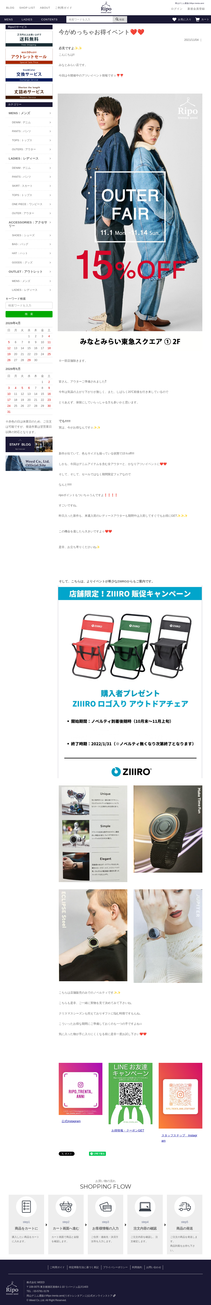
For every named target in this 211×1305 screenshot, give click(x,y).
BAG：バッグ (20, 244)
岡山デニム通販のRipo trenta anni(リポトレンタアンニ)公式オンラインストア (71, 1295)
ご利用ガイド (63, 7)
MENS (8, 19)
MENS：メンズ (21, 281)
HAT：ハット (20, 253)
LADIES (27, 19)
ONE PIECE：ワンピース (27, 204)
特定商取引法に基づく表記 (84, 1267)
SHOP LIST (27, 7)
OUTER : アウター (23, 213)
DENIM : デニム (21, 122)
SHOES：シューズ (23, 235)
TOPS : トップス (22, 140)
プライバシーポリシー (115, 1267)
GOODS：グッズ (22, 262)
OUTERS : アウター (24, 149)
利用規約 (137, 1267)
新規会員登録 (196, 8)
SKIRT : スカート (22, 185)
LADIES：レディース (25, 289)
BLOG (10, 7)
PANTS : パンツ (21, 131)
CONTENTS (49, 19)
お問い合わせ (153, 1267)
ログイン (177, 8)
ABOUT (45, 7)
